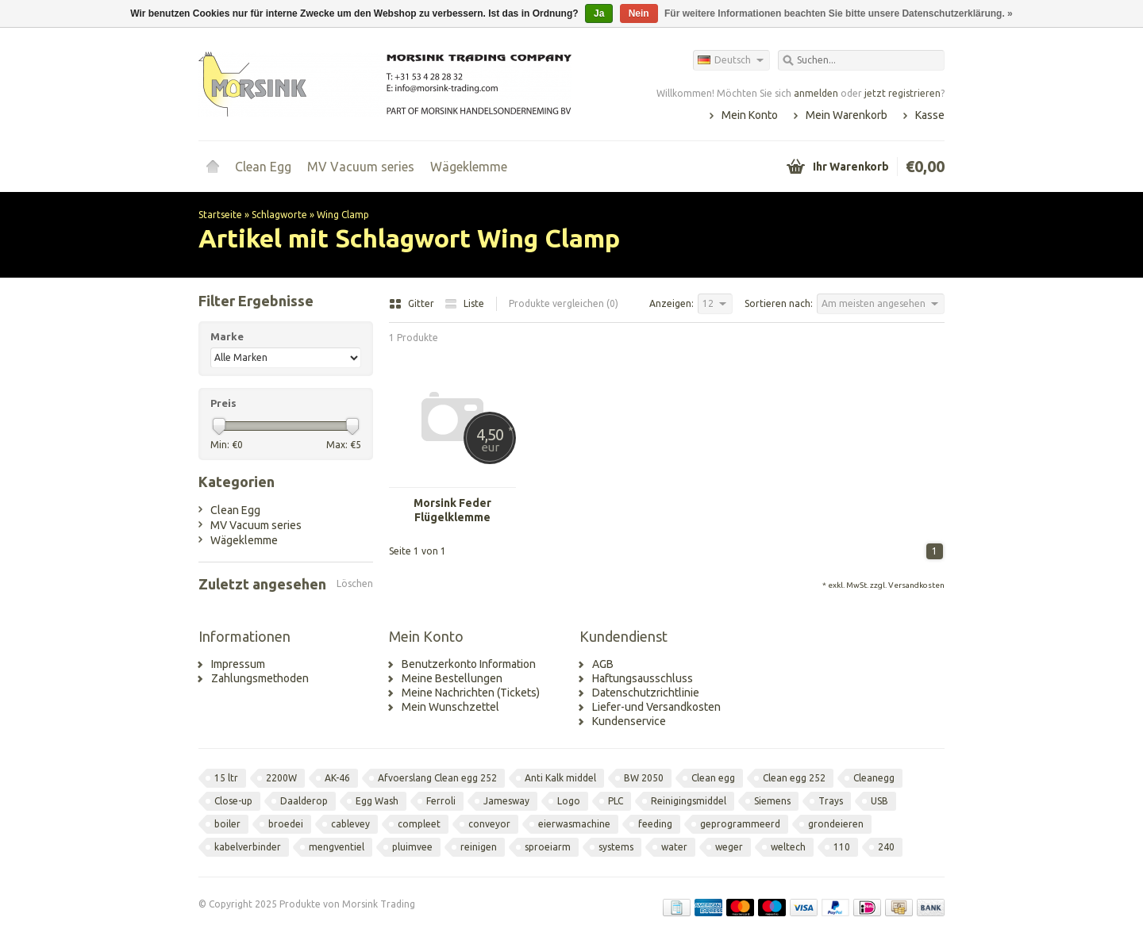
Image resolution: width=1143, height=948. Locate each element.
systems (615, 847)
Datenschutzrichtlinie (645, 692)
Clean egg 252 (794, 778)
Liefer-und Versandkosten (656, 706)
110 (841, 847)
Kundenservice (629, 721)
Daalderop (304, 801)
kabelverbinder (247, 847)
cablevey (350, 824)
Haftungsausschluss (642, 678)
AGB (603, 664)
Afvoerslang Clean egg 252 (437, 778)
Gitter (413, 303)
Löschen (355, 583)
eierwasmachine (574, 824)
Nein (639, 13)
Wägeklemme (468, 166)
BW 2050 (644, 778)
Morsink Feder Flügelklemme (452, 510)
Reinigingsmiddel (688, 801)
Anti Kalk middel (560, 778)
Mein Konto (750, 115)
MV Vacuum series (360, 166)
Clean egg (713, 778)
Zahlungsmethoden (260, 678)
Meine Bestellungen (452, 678)
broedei (285, 824)
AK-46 (337, 778)
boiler (227, 824)
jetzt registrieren (902, 93)
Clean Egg (263, 166)
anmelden (816, 93)
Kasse (930, 115)
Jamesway (506, 801)
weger (729, 847)
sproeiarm (548, 847)
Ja (599, 13)
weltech (788, 847)
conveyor (489, 824)
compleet (419, 824)
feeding (655, 824)
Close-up (233, 801)
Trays (830, 801)
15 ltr (226, 778)
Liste (464, 303)
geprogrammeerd (740, 824)
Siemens (772, 801)
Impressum (238, 664)
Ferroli (441, 801)
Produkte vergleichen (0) (563, 303)
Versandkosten (916, 585)
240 (886, 847)
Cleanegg (874, 778)
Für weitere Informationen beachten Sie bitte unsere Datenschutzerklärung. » (838, 13)
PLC (615, 801)
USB (879, 801)
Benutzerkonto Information (469, 664)
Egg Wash (377, 801)
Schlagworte (279, 214)
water (674, 847)
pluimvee (412, 847)
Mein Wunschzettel (450, 706)
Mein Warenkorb (846, 115)
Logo (568, 801)
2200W (281, 778)
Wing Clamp (343, 214)
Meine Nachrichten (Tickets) (471, 692)
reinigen (478, 847)
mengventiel (336, 847)
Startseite (212, 166)
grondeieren (836, 824)
